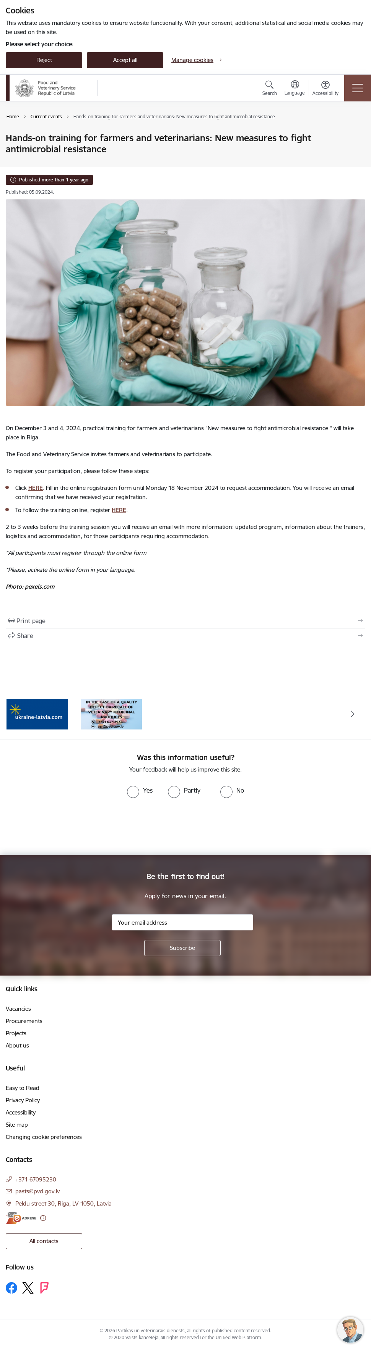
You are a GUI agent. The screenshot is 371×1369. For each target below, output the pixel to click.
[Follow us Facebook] (11, 1288)
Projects (16, 1033)
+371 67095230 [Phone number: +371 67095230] (35, 1179)
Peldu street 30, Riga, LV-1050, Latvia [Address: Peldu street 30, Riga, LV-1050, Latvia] (63, 1203)
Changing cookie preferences (44, 1137)
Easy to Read (22, 1088)
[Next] (352, 714)
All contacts (44, 1241)
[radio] (140, 790)
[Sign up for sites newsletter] (182, 948)
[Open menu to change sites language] (295, 89)
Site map (17, 1124)
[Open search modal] (270, 89)
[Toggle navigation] (357, 88)
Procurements (24, 1021)
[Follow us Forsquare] (44, 1288)
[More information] (43, 1218)
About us (17, 1045)
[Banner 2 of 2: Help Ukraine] (37, 713)
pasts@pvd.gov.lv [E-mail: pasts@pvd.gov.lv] (37, 1191)
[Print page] (185, 621)
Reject (44, 60)
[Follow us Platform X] (28, 1288)
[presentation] (64, 827)
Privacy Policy (23, 1100)
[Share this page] (185, 635)
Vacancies (18, 1008)
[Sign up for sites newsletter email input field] (182, 922)
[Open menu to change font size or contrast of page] (325, 89)
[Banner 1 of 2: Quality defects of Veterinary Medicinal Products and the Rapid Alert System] (111, 713)
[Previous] (18, 714)
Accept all (125, 60)
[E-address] (21, 1218)
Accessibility (21, 1112)
